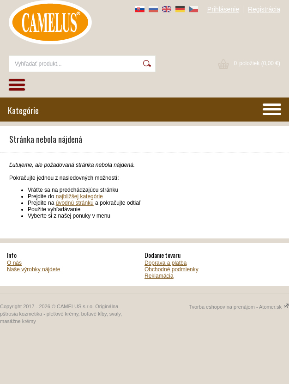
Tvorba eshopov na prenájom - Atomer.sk (239, 307)
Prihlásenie (223, 9)
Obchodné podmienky (171, 269)
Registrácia (264, 9)
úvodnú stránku (75, 203)
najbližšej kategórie (79, 196)
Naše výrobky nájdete (33, 269)
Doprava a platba (165, 263)
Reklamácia (159, 276)
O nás (14, 263)
